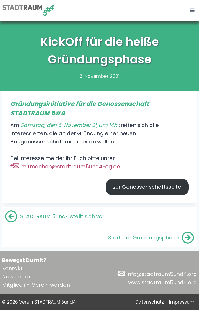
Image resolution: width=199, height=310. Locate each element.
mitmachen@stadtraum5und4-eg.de (70, 166)
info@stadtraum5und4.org (162, 274)
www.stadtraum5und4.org (162, 282)
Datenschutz (149, 302)
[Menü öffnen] (192, 10)
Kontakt (12, 268)
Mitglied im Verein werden (36, 285)
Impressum (181, 302)
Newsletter (16, 276)
